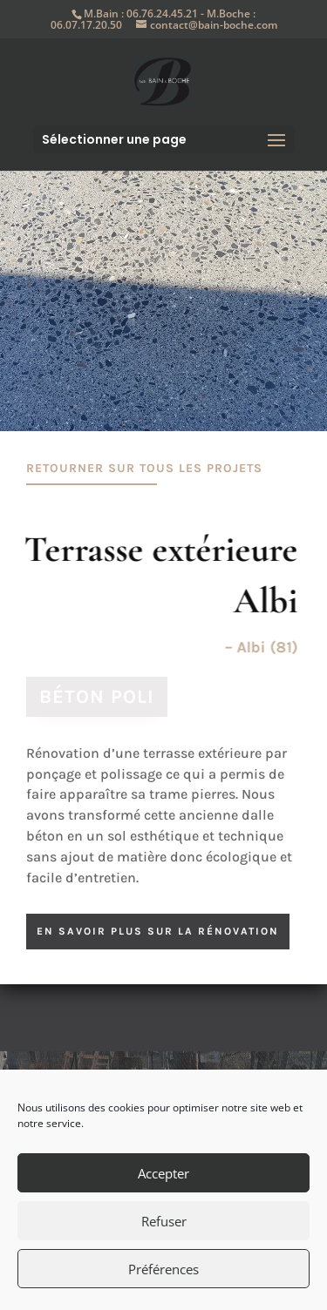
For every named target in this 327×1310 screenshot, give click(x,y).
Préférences (163, 1269)
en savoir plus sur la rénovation (158, 931)
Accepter (163, 1173)
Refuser (164, 1221)
